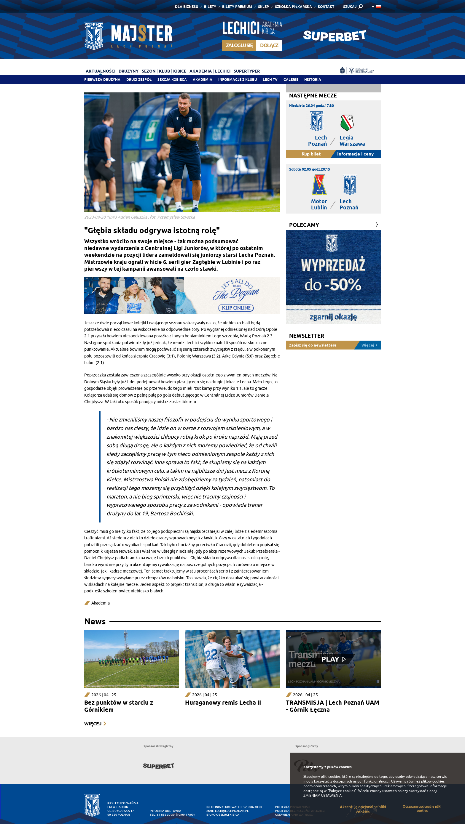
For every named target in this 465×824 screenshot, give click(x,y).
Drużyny (128, 71)
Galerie (291, 79)
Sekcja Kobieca (172, 79)
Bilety (210, 6)
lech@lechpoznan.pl (232, 811)
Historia (312, 79)
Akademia (202, 79)
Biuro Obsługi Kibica (222, 815)
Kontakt (326, 6)
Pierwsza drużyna (102, 79)
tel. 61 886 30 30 (162, 815)
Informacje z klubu (237, 79)
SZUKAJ (349, 6)
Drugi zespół (139, 79)
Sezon (149, 71)
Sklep (263, 6)
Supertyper (247, 71)
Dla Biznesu (186, 6)
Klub (164, 71)
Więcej (92, 724)
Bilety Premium (237, 6)
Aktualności (100, 71)
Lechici (222, 71)
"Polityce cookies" (341, 790)
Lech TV (270, 79)
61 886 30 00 (253, 807)
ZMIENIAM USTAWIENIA (322, 795)
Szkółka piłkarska (293, 6)
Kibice (179, 71)
